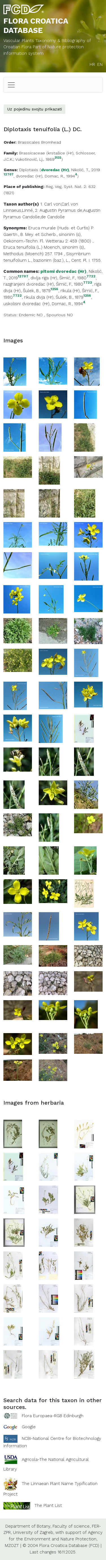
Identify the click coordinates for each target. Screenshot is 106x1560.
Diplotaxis (28, 169)
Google (29, 1426)
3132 (58, 158)
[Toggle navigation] (11, 84)
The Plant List (48, 1505)
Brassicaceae (32, 153)
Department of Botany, (28, 1526)
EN (100, 64)
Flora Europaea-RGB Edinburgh (52, 1415)
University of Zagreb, (33, 1532)
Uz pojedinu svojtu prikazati (34, 109)
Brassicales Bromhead (39, 142)
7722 (91, 276)
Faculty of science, (71, 1526)
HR (92, 64)
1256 (54, 289)
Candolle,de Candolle (43, 216)
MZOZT (12, 1545)
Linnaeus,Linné (18, 210)
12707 (9, 174)
